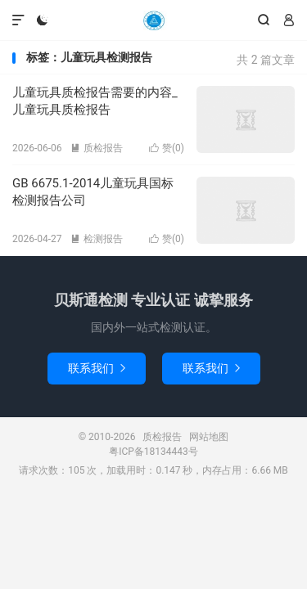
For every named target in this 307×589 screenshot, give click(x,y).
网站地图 (208, 437)
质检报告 (153, 20)
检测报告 (96, 239)
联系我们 (96, 368)
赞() (166, 148)
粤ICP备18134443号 (153, 451)
